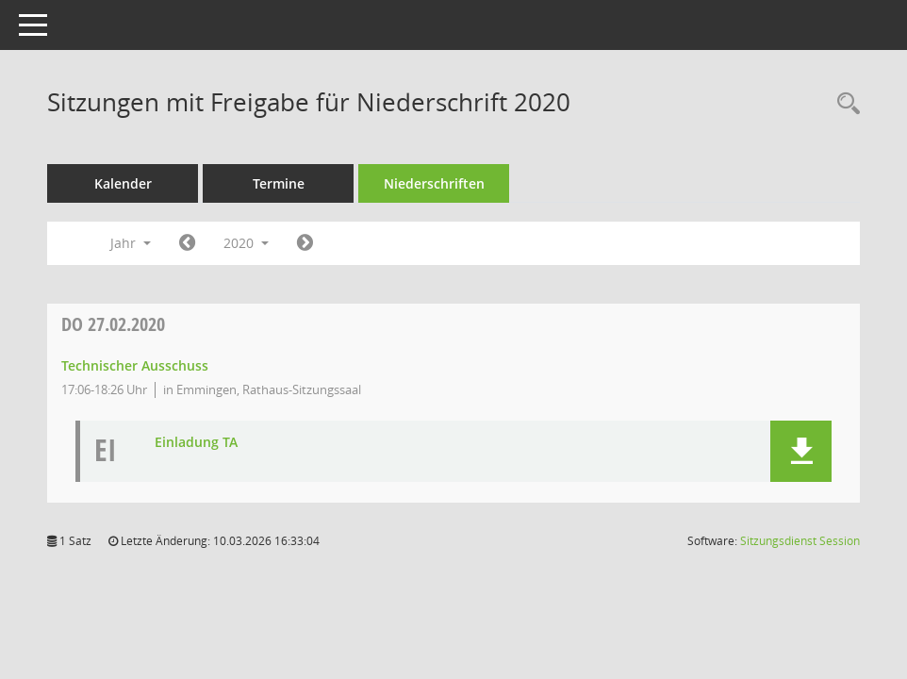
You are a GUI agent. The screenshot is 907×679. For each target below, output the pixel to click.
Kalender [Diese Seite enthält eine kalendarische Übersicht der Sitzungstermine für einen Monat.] (123, 183)
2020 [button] (246, 243)
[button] (801, 451)
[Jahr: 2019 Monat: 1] (187, 243)
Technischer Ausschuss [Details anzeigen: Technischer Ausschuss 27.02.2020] (134, 365)
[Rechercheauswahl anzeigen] (844, 104)
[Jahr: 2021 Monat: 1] (305, 243)
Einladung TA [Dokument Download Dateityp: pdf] (196, 443)
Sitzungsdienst (800, 541)
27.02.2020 (113, 324)
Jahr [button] (130, 243)
